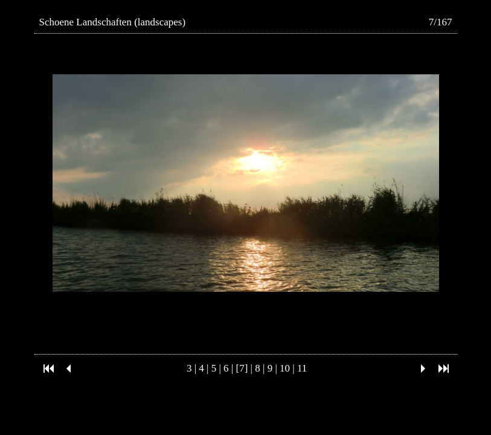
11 (302, 368)
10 (285, 368)
